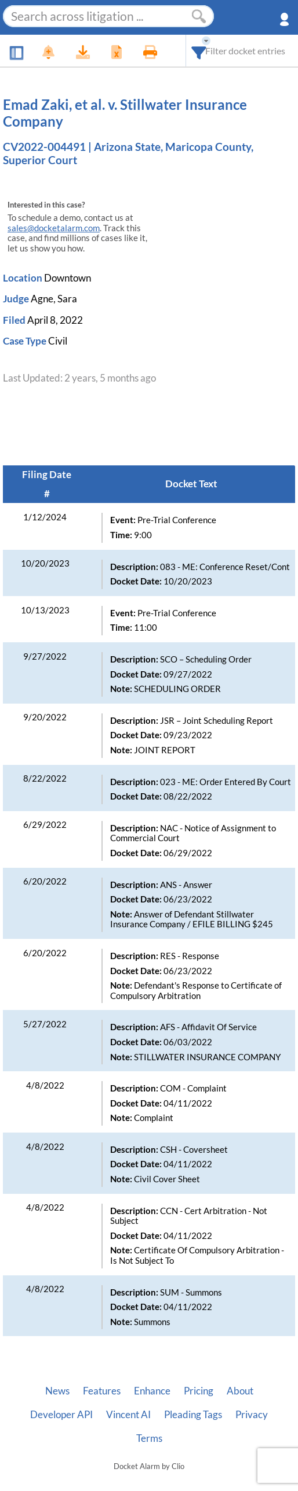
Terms (149, 1438)
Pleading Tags (193, 1414)
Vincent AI (128, 1414)
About (240, 1391)
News (57, 1391)
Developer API (61, 1414)
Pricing (198, 1391)
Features (102, 1391)
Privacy (251, 1414)
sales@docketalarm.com (54, 228)
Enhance (152, 1391)
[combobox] (199, 50)
